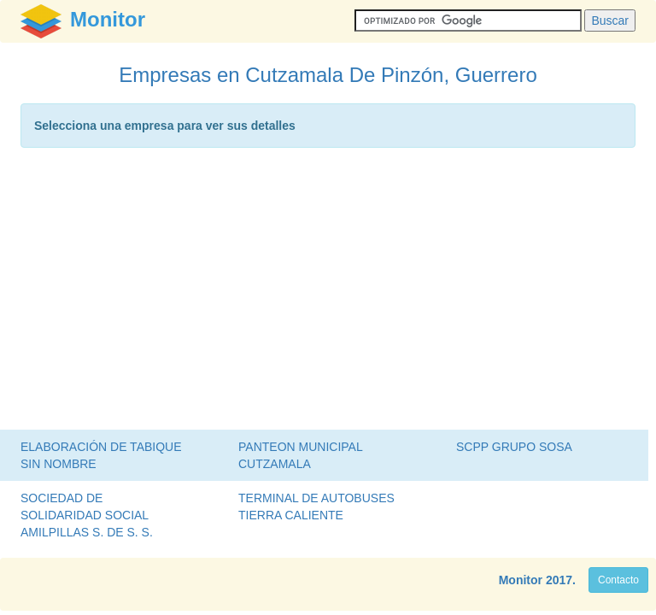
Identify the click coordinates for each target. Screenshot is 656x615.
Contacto (618, 580)
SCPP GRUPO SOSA (514, 447)
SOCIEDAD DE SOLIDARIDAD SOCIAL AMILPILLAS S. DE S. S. (86, 515)
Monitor (520, 580)
